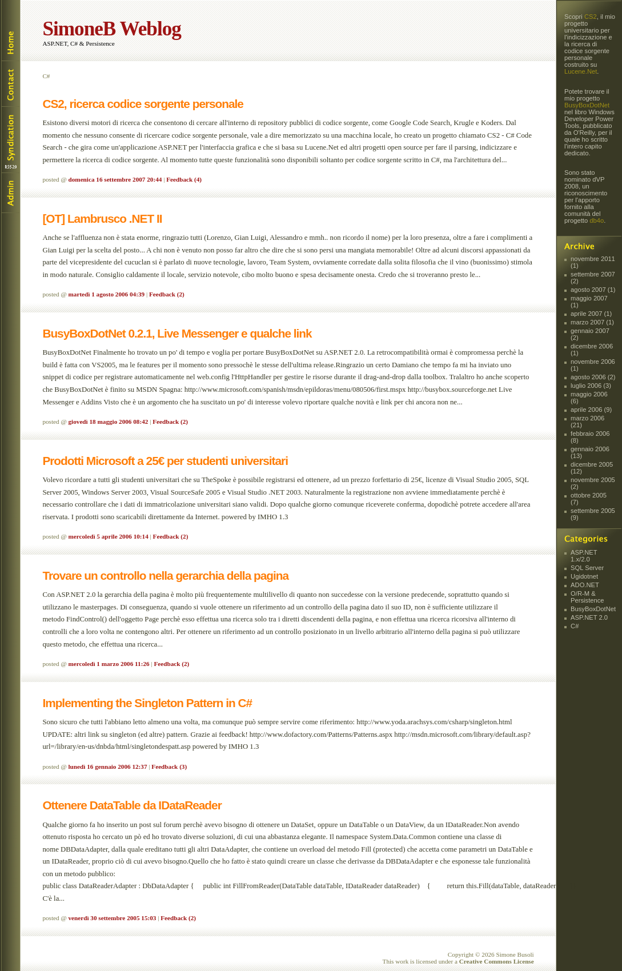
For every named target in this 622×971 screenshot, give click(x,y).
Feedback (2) (166, 294)
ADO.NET (585, 584)
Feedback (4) (184, 179)
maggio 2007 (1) (589, 301)
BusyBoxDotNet (586, 105)
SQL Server (587, 567)
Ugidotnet (584, 576)
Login (10, 193)
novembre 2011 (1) (593, 262)
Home (10, 31)
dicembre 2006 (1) (592, 349)
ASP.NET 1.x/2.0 (584, 556)
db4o (596, 220)
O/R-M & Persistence (587, 597)
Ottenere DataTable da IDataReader (131, 805)
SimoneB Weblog (111, 29)
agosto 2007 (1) (593, 289)
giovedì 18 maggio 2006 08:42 (109, 421)
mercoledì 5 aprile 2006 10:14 (109, 536)
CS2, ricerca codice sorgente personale (142, 103)
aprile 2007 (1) (591, 313)
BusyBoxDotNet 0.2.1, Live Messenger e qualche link (176, 333)
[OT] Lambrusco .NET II (102, 218)
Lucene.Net (580, 71)
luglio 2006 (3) (591, 385)
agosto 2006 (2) (593, 377)
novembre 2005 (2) (593, 483)
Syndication (10, 139)
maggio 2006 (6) (589, 397)
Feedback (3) (169, 766)
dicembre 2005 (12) (592, 468)
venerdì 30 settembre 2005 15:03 (112, 917)
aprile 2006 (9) (591, 409)
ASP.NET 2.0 (589, 617)
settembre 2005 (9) (593, 514)
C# (575, 626)
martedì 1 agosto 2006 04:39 (107, 294)
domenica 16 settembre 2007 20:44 (115, 179)
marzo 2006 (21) (587, 421)
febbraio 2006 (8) (590, 437)
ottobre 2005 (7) (589, 498)
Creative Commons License (496, 961)
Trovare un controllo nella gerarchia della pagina (165, 575)
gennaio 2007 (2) (590, 334)
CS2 (590, 16)
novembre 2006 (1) (593, 365)
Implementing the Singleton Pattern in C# (147, 702)
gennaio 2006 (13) (590, 452)
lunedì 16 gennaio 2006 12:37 (108, 766)
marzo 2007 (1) (592, 322)
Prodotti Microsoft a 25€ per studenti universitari (165, 460)
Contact (10, 83)
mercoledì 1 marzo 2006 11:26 (109, 663)
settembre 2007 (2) (593, 277)
